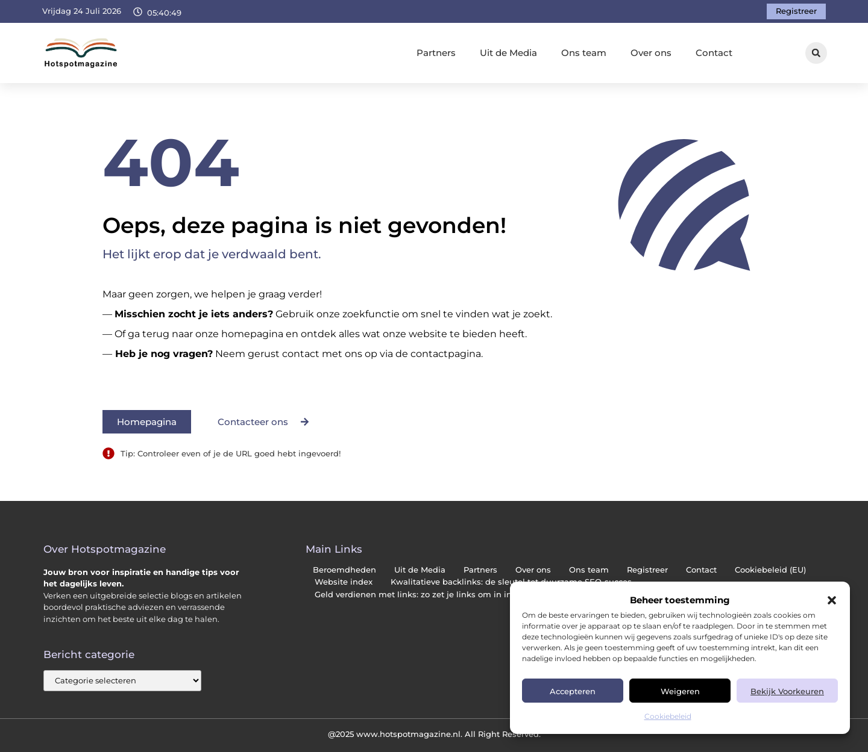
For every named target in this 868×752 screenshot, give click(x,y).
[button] (832, 600)
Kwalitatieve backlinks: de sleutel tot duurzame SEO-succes (511, 581)
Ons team (583, 52)
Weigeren (680, 691)
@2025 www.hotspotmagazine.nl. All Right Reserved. (434, 734)
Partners (436, 52)
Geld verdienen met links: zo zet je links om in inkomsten (431, 594)
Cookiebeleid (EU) (770, 569)
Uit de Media (508, 52)
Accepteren (573, 691)
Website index (344, 581)
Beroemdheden (344, 569)
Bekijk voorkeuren (787, 691)
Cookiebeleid (667, 716)
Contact (714, 52)
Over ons (651, 52)
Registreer (647, 569)
